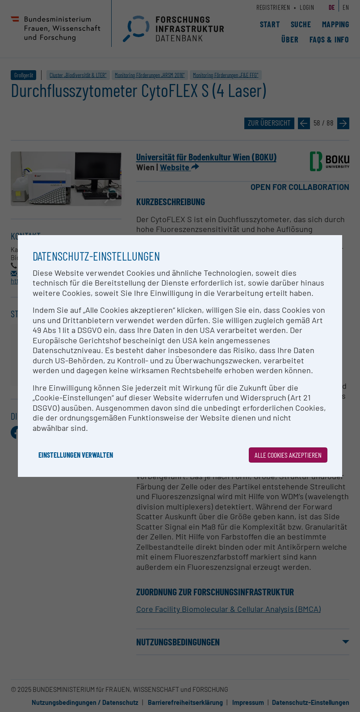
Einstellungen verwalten (75, 455)
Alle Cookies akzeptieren (288, 455)
